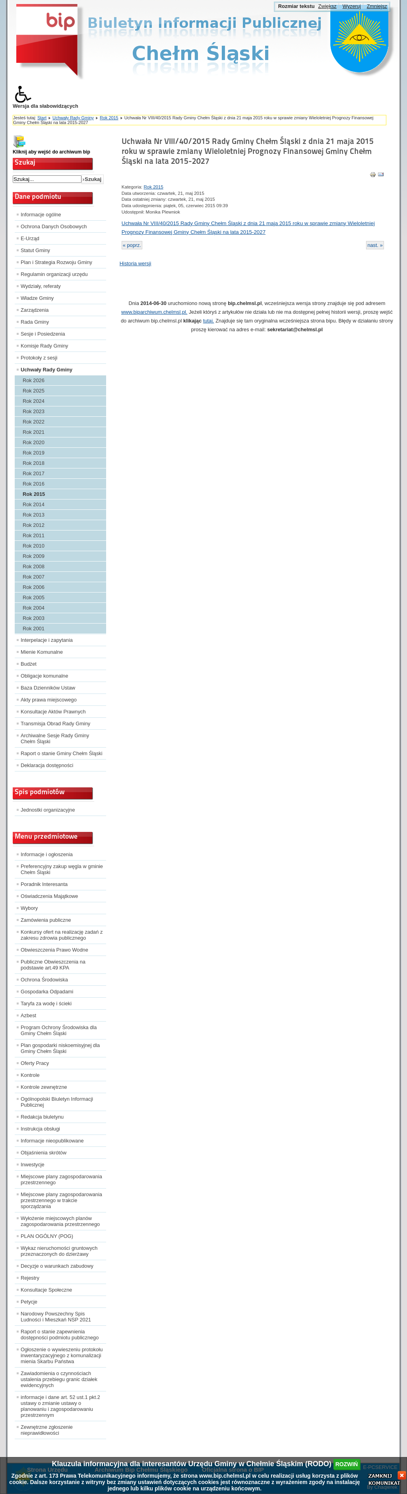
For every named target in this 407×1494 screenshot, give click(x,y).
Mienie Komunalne (42, 652)
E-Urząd (30, 238)
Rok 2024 (34, 401)
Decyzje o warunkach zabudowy (57, 1266)
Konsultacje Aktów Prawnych (53, 712)
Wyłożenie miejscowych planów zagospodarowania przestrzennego (60, 1221)
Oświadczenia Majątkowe (49, 896)
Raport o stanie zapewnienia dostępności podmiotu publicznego (60, 1335)
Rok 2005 (34, 597)
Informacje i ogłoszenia (47, 854)
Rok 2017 (34, 473)
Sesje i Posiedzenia (43, 334)
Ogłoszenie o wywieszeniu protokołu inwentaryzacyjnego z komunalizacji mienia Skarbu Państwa (62, 1355)
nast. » (374, 245)
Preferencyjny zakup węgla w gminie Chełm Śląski (62, 869)
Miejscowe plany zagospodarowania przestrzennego (61, 1179)
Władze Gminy (37, 298)
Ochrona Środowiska (44, 980)
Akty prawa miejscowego (49, 700)
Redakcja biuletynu (42, 1117)
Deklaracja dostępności (47, 765)
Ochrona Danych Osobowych (54, 226)
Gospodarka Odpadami (47, 992)
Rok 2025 (34, 391)
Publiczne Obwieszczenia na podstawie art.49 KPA (53, 965)
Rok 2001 (34, 628)
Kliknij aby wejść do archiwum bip (51, 152)
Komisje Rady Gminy (44, 346)
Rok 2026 (34, 380)
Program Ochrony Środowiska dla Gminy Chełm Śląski (59, 1030)
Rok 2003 (34, 618)
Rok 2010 (34, 546)
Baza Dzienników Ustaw (48, 688)
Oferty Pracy (35, 1063)
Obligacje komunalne (44, 676)
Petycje (29, 1302)
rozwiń (346, 1464)
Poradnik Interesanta (44, 884)
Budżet (29, 664)
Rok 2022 (34, 422)
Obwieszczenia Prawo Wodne (54, 950)
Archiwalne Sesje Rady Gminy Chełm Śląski (55, 738)
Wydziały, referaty (41, 286)
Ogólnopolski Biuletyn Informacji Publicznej (57, 1102)
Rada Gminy (35, 322)
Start (42, 117)
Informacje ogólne (41, 215)
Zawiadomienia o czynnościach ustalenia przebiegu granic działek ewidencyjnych (59, 1379)
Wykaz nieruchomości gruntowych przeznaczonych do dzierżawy (59, 1251)
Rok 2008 (34, 566)
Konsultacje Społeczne (46, 1290)
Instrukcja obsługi (40, 1129)
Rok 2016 (34, 484)
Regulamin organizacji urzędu (54, 274)
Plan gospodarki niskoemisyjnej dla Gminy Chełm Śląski (60, 1048)
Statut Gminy (35, 250)
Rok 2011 (34, 535)
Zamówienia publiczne (46, 920)
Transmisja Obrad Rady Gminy (55, 724)
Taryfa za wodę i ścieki (46, 1003)
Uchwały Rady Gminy (73, 117)
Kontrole (30, 1075)
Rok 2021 (34, 432)
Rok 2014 (34, 504)
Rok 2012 (34, 525)
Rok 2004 (34, 608)
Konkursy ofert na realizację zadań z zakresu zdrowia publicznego (62, 935)
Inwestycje (33, 1165)
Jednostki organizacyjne (48, 810)
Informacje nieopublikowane (52, 1141)
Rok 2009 (34, 556)
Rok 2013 (34, 515)
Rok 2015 (109, 117)
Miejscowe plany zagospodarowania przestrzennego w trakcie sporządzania (61, 1200)
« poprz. (132, 245)
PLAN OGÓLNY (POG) (47, 1236)
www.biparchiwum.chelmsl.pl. (154, 312)
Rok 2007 (34, 577)
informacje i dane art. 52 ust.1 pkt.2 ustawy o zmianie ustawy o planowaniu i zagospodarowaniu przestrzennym (60, 1406)
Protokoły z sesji (39, 358)
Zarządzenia (34, 310)
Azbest (28, 1015)
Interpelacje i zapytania (47, 640)
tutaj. (208, 321)
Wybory (29, 908)
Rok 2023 (34, 411)
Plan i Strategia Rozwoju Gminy (56, 262)
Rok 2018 (34, 463)
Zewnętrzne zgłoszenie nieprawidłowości (47, 1430)
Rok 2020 (34, 442)
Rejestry (30, 1278)
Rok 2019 (34, 453)
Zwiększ (327, 6)
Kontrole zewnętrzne (44, 1087)
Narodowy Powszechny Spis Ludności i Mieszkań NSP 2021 (56, 1317)
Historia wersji (135, 263)
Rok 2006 (34, 587)
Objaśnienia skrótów (43, 1153)
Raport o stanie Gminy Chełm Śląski (62, 753)
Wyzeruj (352, 6)
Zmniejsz (377, 6)
